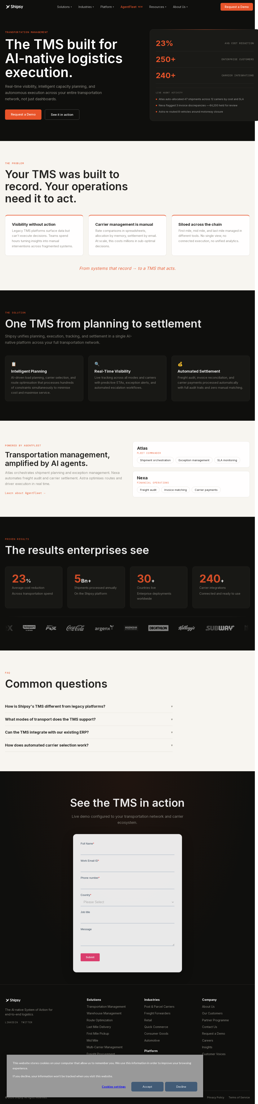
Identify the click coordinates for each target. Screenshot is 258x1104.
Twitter (26, 1022)
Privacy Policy (215, 1097)
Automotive (152, 1040)
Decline (181, 1086)
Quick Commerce (156, 1027)
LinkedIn (11, 1022)
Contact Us (209, 1027)
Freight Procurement (101, 1054)
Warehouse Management (104, 1013)
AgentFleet (132, 7)
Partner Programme (215, 1020)
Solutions (64, 7)
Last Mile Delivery (99, 1027)
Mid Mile (92, 1040)
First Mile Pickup (98, 1033)
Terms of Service (239, 1097)
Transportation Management (106, 1006)
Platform (107, 7)
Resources (157, 7)
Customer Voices (214, 1054)
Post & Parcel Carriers (159, 1006)
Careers (207, 1040)
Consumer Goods (156, 1033)
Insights (207, 1047)
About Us (180, 7)
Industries (86, 7)
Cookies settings (114, 1086)
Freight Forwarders (157, 1013)
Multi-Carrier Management (105, 1047)
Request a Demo (237, 7)
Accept (147, 1086)
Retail (148, 1020)
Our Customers (212, 1013)
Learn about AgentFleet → (25, 497)
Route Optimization (100, 1020)
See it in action (62, 115)
